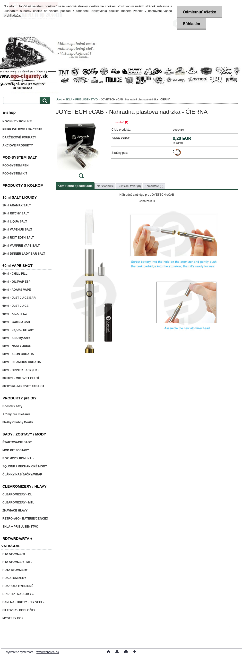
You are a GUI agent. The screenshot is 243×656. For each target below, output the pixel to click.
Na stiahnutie (105, 186)
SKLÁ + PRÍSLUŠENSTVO (81, 99)
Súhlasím (191, 24)
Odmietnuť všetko (199, 12)
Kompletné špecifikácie (75, 186)
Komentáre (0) (154, 186)
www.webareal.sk (47, 652)
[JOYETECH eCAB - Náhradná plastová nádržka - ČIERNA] (81, 151)
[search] (44, 100)
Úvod (59, 99)
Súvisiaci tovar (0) (129, 186)
